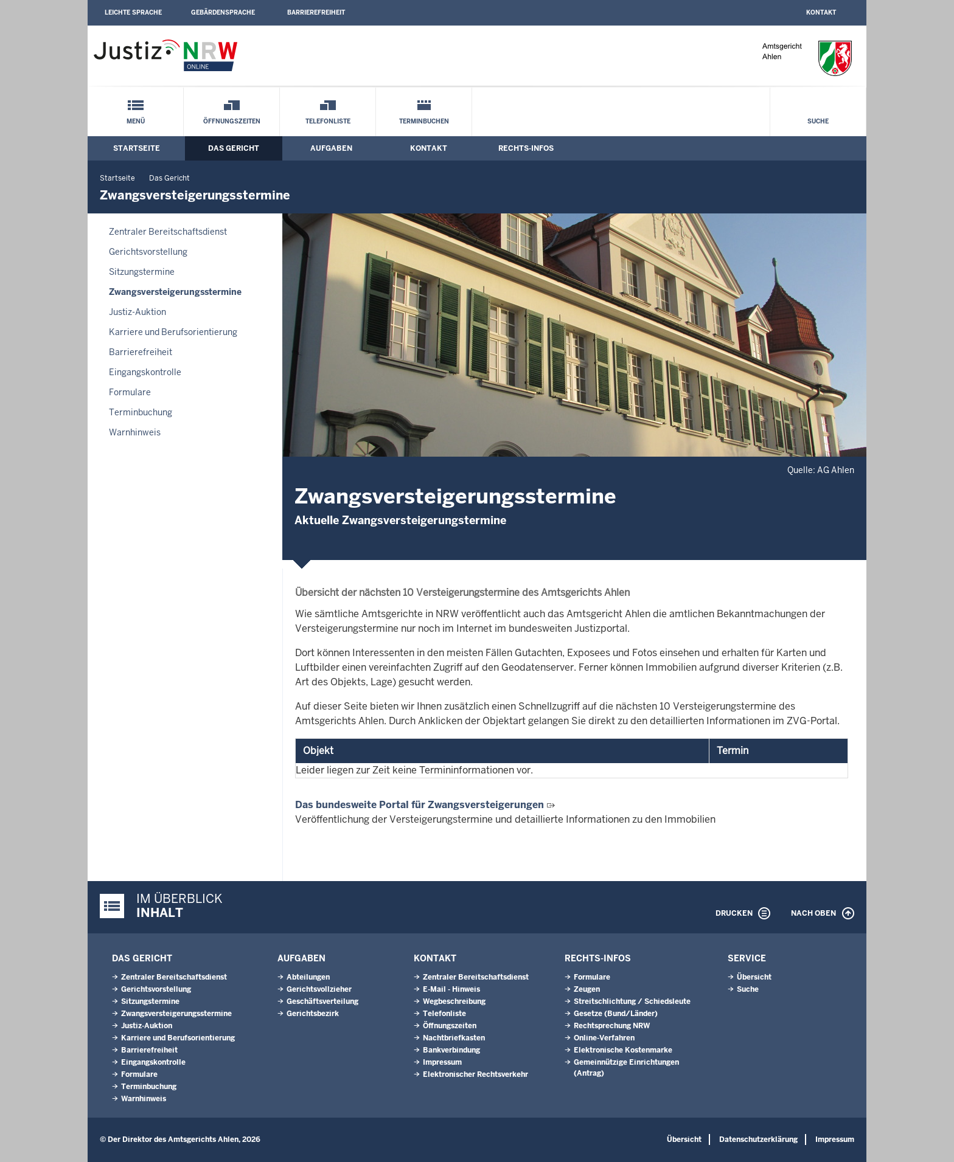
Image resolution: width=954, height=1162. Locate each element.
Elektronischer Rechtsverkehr (475, 1074)
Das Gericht (233, 148)
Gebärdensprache (223, 12)
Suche (818, 121)
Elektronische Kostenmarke (623, 1050)
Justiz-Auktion (137, 311)
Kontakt (821, 12)
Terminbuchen (424, 121)
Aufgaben (331, 148)
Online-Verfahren (604, 1038)
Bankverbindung (451, 1050)
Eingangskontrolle (145, 372)
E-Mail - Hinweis (451, 989)
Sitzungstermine (142, 271)
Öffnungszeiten (231, 121)
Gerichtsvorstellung (148, 251)
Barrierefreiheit (316, 12)
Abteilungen (308, 977)
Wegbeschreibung (454, 1001)
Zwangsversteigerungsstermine (175, 291)
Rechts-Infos (526, 148)
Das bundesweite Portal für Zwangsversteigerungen (419, 804)
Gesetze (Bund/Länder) (616, 1013)
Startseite (136, 148)
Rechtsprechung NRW (612, 1026)
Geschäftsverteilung (322, 1001)
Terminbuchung (140, 412)
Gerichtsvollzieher (319, 989)
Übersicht (754, 977)
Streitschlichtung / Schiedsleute (632, 1001)
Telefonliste (327, 121)
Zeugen (587, 989)
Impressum (442, 1062)
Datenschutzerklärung (758, 1139)
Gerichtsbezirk (313, 1013)
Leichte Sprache (133, 12)
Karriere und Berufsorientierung (173, 332)
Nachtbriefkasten (454, 1038)
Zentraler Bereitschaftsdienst (168, 231)
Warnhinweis (135, 432)
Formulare (130, 392)
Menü (136, 121)
